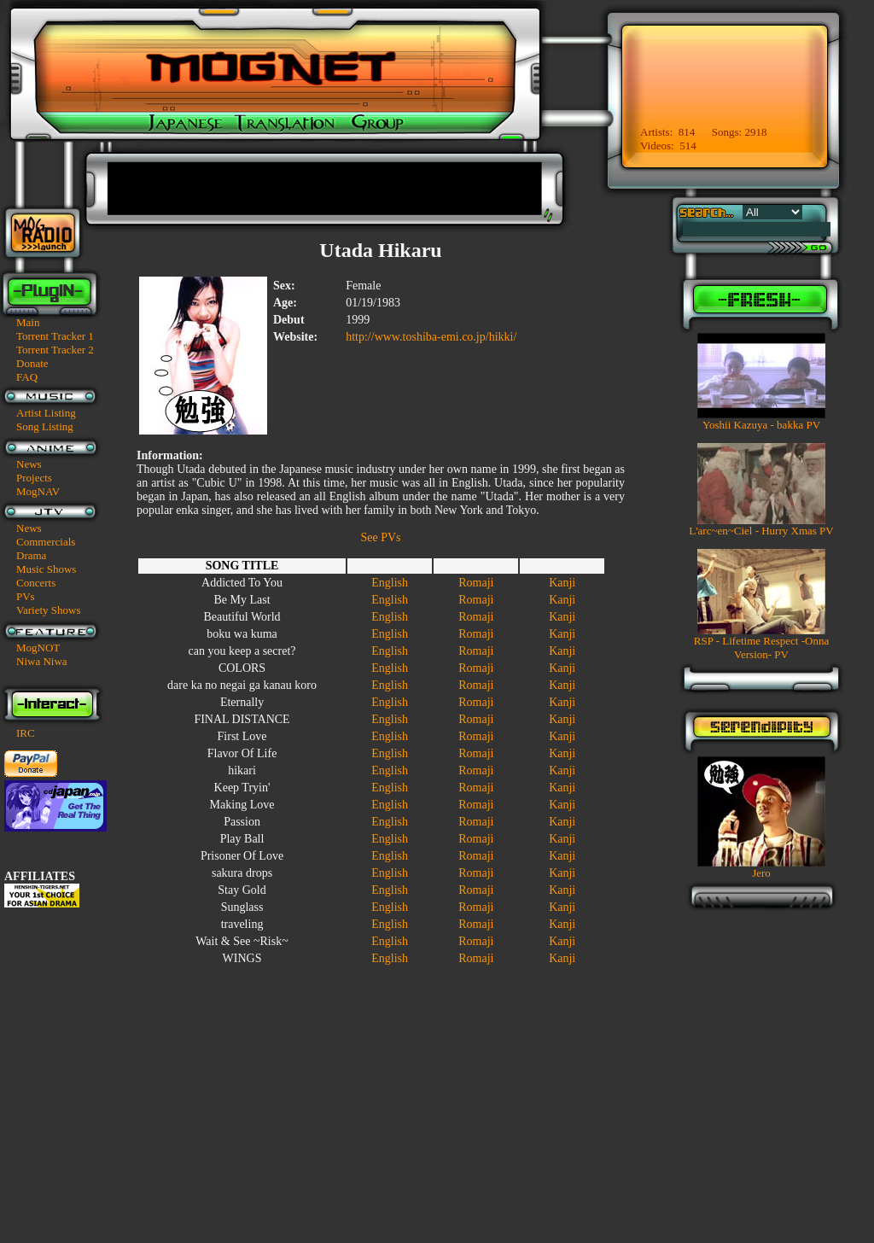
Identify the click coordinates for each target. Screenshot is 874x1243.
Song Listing (44, 426)
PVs (25, 596)
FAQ (27, 377)
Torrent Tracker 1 (55, 336)
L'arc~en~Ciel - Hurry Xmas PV (761, 530)
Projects (34, 477)
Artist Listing (46, 412)
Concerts (35, 582)
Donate (32, 363)
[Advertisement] (325, 188)
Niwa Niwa (41, 661)
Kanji (562, 582)
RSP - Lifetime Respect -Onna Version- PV (761, 647)
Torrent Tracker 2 (55, 349)
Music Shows (46, 569)
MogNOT (38, 647)
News (29, 464)
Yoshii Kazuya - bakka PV (761, 424)
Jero (761, 873)
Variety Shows (48, 610)
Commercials (45, 541)
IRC (25, 733)
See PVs (380, 537)
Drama (31, 555)
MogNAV (38, 491)
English (389, 582)
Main (27, 322)
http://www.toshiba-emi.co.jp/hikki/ (431, 336)
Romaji (475, 582)
